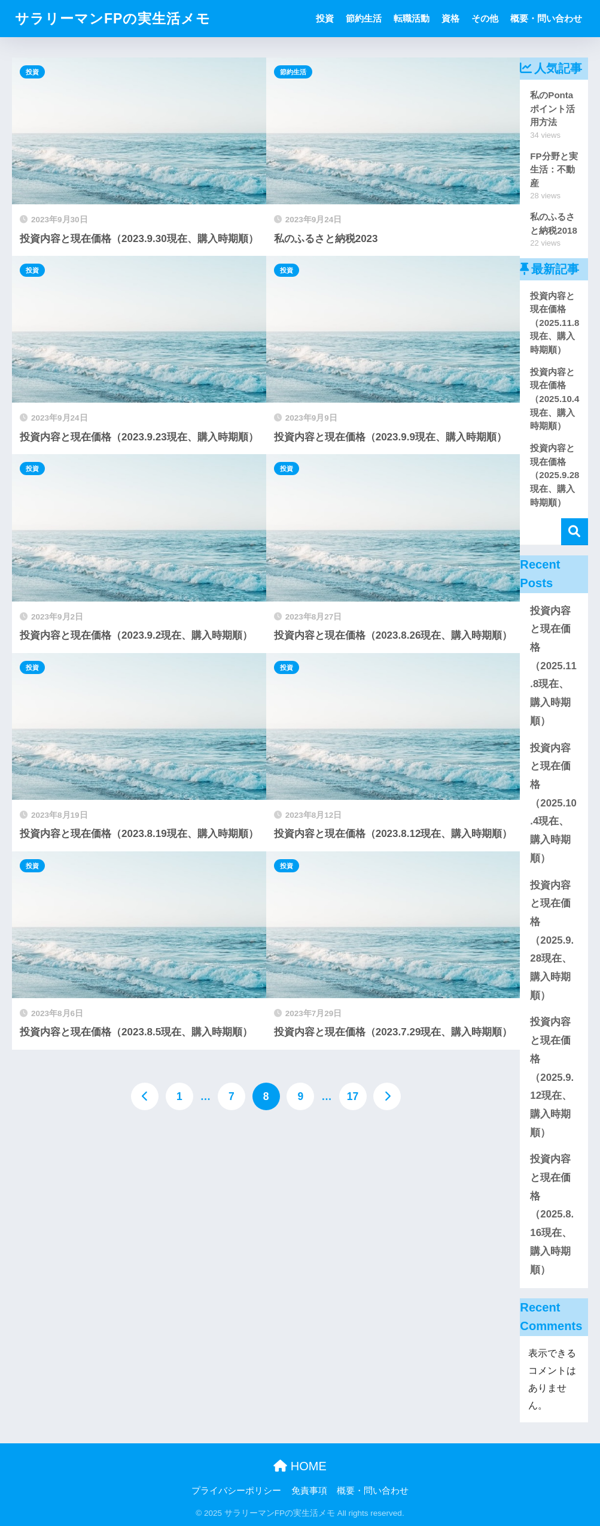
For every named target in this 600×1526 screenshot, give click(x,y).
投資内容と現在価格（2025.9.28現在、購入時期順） (552, 940)
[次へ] (387, 1096)
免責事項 (309, 1490)
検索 (574, 531)
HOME (300, 1466)
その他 (484, 18)
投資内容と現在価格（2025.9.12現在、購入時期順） (552, 1077)
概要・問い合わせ (546, 18)
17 (352, 1096)
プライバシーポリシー (236, 1490)
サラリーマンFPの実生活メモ (113, 18)
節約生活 (364, 18)
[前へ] (145, 1096)
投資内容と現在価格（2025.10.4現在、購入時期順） (553, 803)
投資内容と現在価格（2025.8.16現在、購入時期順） (552, 1214)
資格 (450, 18)
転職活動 (412, 18)
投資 (325, 18)
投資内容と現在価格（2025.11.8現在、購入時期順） (553, 666)
